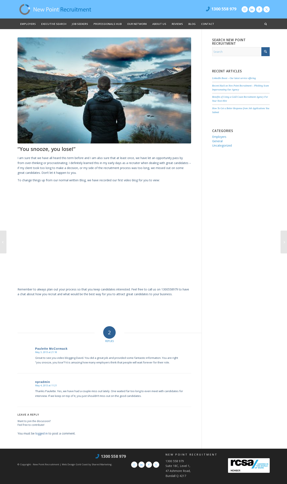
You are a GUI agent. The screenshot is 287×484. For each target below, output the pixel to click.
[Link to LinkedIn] (252, 9)
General (217, 141)
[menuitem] (28, 24)
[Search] (241, 51)
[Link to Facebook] (259, 9)
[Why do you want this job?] (3, 242)
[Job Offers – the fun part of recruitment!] (284, 242)
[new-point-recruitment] (55, 9)
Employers (219, 137)
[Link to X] (266, 9)
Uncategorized (222, 145)
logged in (41, 433)
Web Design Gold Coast (75, 464)
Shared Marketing (102, 464)
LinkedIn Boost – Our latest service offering (234, 78)
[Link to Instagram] (245, 9)
